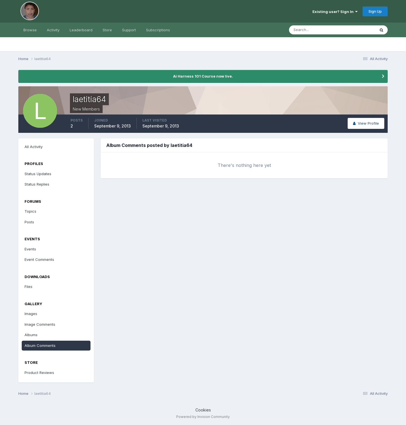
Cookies (203, 410)
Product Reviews (39, 372)
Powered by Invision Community (203, 417)
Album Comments (40, 345)
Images (31, 313)
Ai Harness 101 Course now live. (203, 76)
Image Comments (40, 324)
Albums (31, 334)
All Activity (34, 146)
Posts (29, 222)
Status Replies (37, 184)
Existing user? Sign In (335, 11)
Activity (53, 30)
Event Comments (39, 259)
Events (30, 249)
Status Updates (38, 173)
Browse (30, 30)
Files (28, 286)
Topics (30, 211)
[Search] (314, 29)
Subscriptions (158, 30)
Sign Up (375, 11)
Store (107, 30)
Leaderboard (81, 30)
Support (129, 30)
